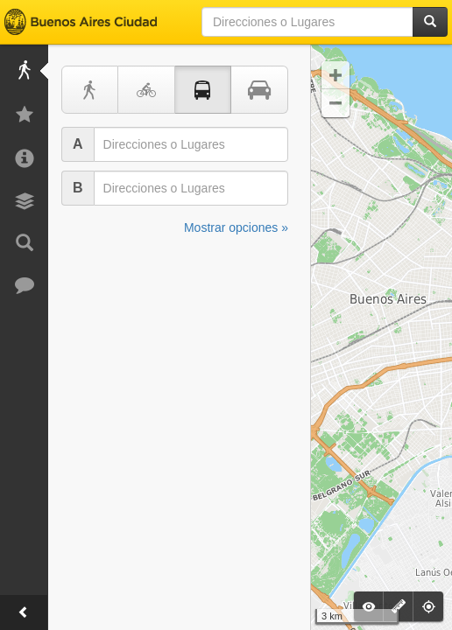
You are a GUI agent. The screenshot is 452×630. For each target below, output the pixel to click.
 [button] (335, 103)
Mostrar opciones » (236, 227)
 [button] (335, 75)
